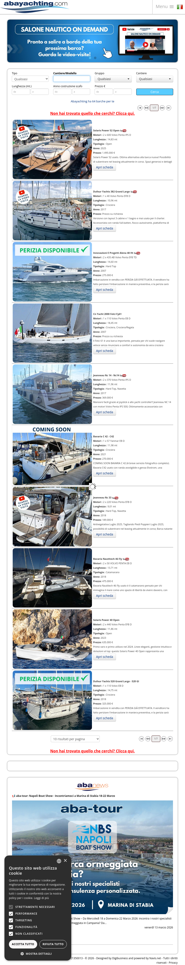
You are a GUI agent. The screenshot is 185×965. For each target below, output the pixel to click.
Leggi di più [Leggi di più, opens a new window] (41, 898)
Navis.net (155, 958)
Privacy (173, 963)
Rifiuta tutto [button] (53, 944)
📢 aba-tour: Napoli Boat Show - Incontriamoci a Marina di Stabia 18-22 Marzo (63, 796)
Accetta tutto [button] (23, 944)
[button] (38, 953)
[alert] (37, 908)
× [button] (65, 860)
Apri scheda (104, 167)
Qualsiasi (113, 79)
